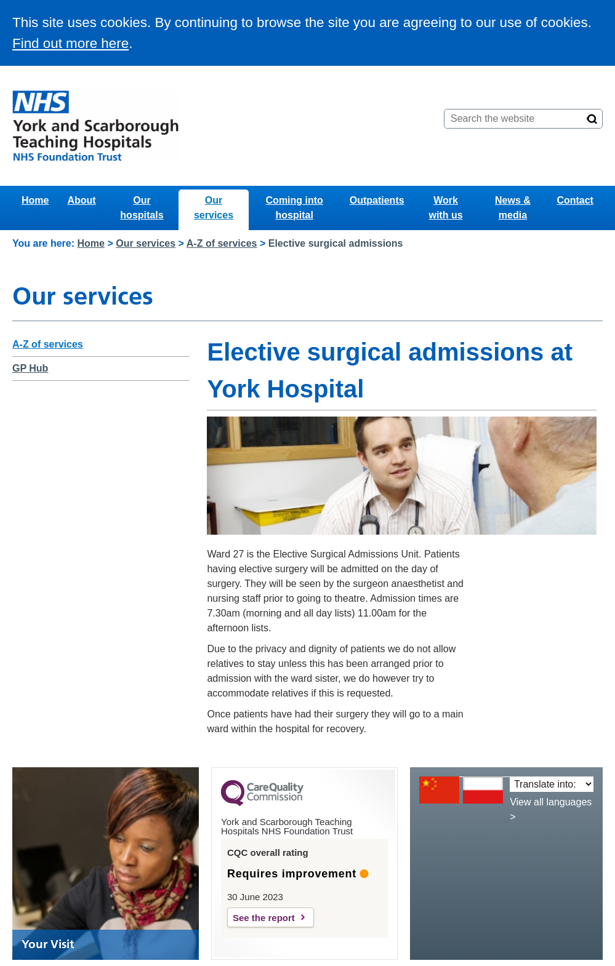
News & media (513, 207)
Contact (575, 200)
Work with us (445, 207)
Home (35, 200)
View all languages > (551, 809)
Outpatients (377, 200)
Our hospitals (141, 207)
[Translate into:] (551, 784)
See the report (264, 917)
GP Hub (30, 368)
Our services (213, 207)
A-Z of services (222, 243)
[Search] (592, 118)
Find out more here (70, 43)
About (81, 200)
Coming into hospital (294, 207)
